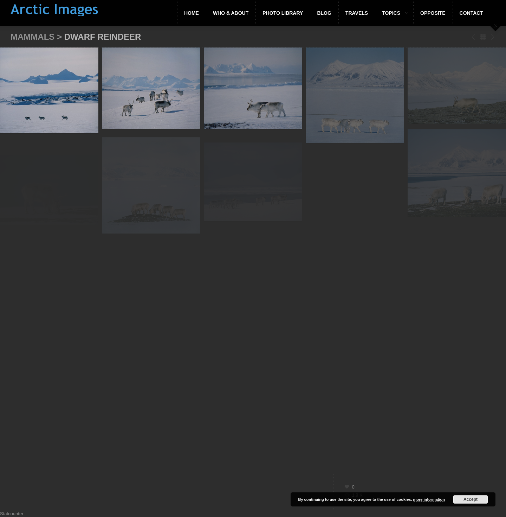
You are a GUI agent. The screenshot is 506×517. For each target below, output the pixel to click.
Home (191, 13)
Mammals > (37, 37)
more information (429, 499)
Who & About (230, 13)
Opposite (433, 13)
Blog (324, 13)
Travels (356, 13)
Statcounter (12, 513)
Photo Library (282, 13)
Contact (471, 13)
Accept (470, 499)
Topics (391, 13)
